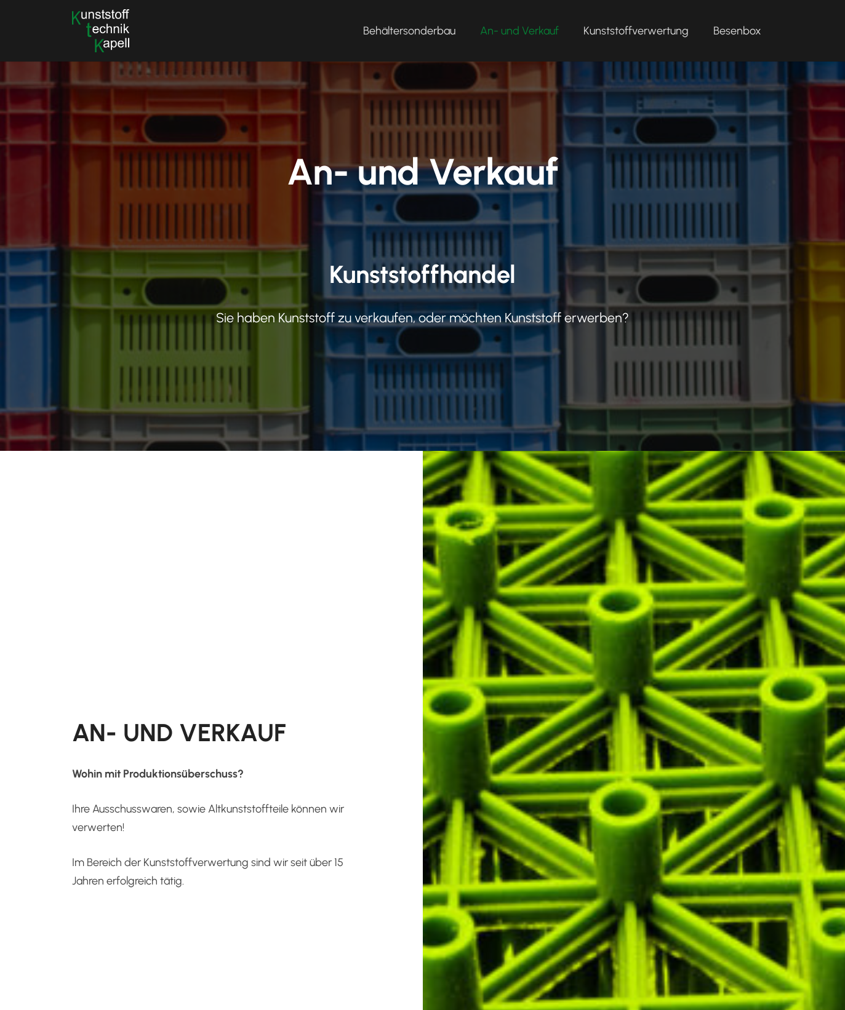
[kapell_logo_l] (100, 30)
